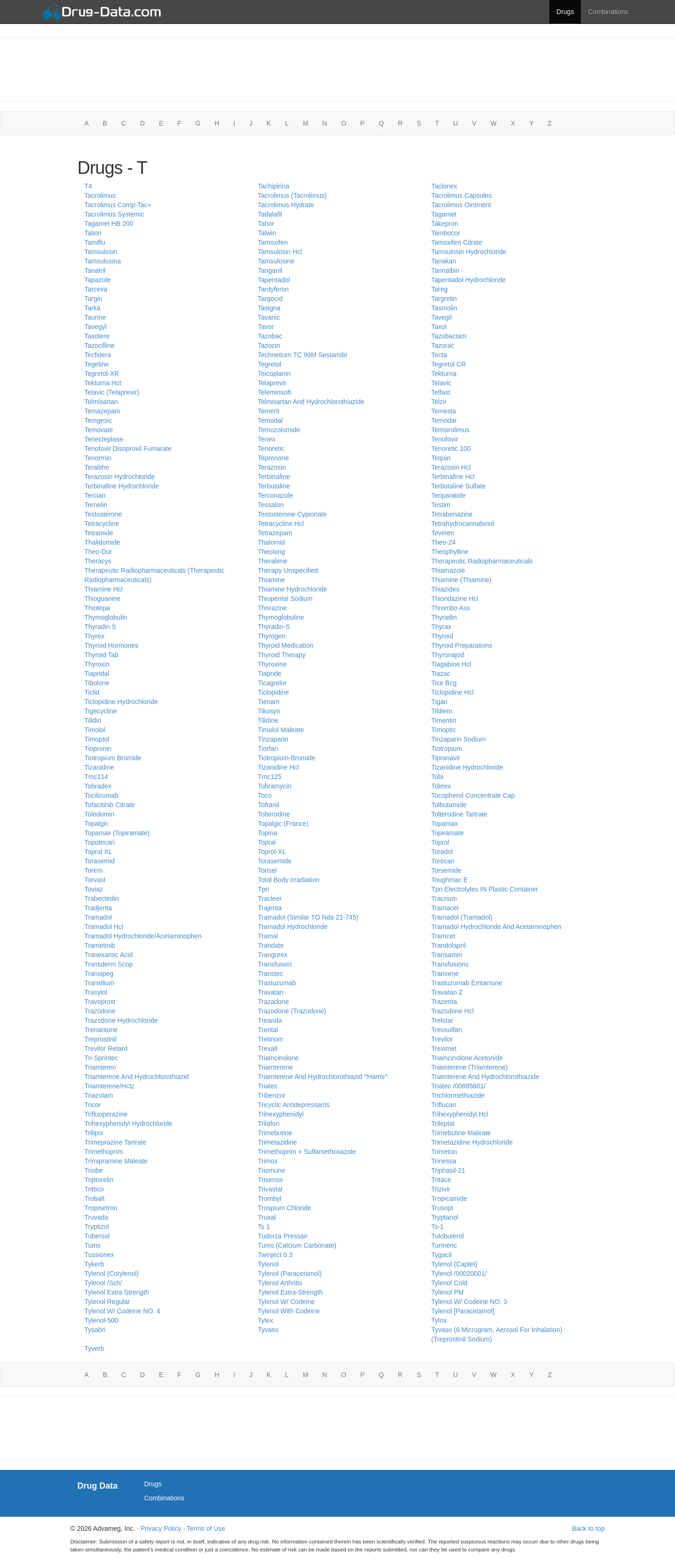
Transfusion (275, 964)
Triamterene (275, 1067)
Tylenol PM (447, 1292)
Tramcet (443, 936)
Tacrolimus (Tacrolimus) (292, 195)
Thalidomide (102, 542)
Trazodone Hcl (452, 1011)
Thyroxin (97, 664)
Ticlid (91, 692)
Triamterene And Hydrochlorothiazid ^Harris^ (323, 1076)
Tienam (268, 701)
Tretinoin (270, 1039)
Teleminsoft (274, 392)
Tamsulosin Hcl (280, 251)
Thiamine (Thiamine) (461, 580)
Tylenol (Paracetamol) (290, 1273)
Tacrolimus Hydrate (286, 205)
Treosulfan (446, 1030)
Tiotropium (446, 748)
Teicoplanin (274, 373)
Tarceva (95, 289)
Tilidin (92, 720)
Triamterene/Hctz (109, 1086)
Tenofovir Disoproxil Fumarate (128, 448)
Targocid (270, 298)
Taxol (439, 326)
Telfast (440, 392)
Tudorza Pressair (283, 1236)
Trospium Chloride (284, 1208)
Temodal (270, 420)
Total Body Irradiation (289, 880)
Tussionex (99, 1254)
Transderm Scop (108, 964)
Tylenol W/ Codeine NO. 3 (469, 1301)
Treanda (270, 1020)
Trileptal (442, 1123)
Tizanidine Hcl (278, 767)
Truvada (96, 1217)
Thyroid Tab (101, 655)
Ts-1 (437, 1226)
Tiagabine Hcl (451, 664)
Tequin (440, 458)
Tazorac (442, 345)
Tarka (92, 308)
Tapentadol (274, 280)
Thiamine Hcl (103, 589)
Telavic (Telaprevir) (111, 392)
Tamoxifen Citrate (456, 242)
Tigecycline (100, 711)
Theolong (271, 551)
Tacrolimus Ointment (461, 205)
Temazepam (102, 411)
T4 (88, 186)
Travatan (271, 992)
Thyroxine (272, 664)
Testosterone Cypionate (292, 514)
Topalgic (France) (283, 823)
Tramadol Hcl (103, 926)
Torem (93, 870)
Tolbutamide (449, 805)
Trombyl (269, 1198)
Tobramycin (275, 786)
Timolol (94, 730)
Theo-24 (443, 542)
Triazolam (98, 1095)
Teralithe (96, 467)
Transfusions (450, 964)
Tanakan (443, 261)
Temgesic (98, 420)
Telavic (441, 383)
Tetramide (98, 533)
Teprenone (273, 458)
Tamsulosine (276, 261)
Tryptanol (444, 1217)
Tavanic (269, 317)
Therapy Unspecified (288, 570)
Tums (92, 1245)
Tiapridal (96, 673)
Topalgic (96, 823)
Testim (440, 505)
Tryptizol (96, 1226)
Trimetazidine (277, 1142)
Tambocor (445, 233)
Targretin (444, 298)
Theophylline (449, 551)
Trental (268, 1030)
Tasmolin (444, 308)
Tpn (263, 889)
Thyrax (441, 626)
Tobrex (441, 786)
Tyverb (94, 1348)
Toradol (442, 851)
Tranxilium (99, 983)
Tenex (266, 439)
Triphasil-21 (448, 1170)
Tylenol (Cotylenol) (111, 1273)
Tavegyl (95, 326)
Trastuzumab (277, 983)
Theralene (272, 561)
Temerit (268, 411)
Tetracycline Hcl (281, 523)
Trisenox (270, 1179)
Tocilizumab (101, 795)
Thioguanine (102, 598)
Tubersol (97, 1236)
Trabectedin (101, 898)
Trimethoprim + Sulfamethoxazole (307, 1151)
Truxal (267, 1217)
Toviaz (93, 889)
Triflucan (443, 1105)
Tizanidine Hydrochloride (467, 767)
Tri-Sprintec (101, 1058)
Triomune (271, 1170)
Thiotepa (97, 608)
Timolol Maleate (281, 730)
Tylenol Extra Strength (116, 1292)
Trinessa (443, 1161)
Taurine (95, 317)
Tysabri (94, 1329)
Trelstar (442, 1020)
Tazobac (270, 336)
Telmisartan (101, 401)
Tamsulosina (102, 261)
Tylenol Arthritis (280, 1283)
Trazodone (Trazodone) (292, 1011)
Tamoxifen (273, 242)
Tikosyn (269, 711)
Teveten (442, 533)
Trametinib (99, 945)
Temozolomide (279, 430)
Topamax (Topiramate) (117, 833)
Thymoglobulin (105, 617)
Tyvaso (268, 1329)
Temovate (98, 430)
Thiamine (271, 580)
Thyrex (94, 636)
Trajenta (270, 908)
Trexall (268, 1048)
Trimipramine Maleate (116, 1161)
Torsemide (446, 870)
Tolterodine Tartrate (459, 814)
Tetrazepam (275, 533)
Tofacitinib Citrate (109, 805)
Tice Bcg (444, 683)
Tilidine (268, 720)
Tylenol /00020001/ (459, 1273)
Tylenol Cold (449, 1283)
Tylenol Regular (107, 1301)
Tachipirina (273, 186)
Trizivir (440, 1189)
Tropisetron (100, 1208)
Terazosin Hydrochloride (119, 476)
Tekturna (444, 373)
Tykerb (94, 1264)
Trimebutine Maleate (461, 1133)
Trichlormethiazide (458, 1095)
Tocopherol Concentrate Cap (473, 795)
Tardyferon (273, 289)
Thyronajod (447, 655)
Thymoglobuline (281, 617)
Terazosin (272, 467)
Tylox (439, 1320)
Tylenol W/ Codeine (286, 1301)
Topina (267, 833)
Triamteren (100, 1067)
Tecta (439, 355)
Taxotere (97, 336)
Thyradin (444, 617)
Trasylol (95, 992)
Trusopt (442, 1208)
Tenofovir (444, 439)
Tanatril (94, 270)
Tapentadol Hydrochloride (468, 280)
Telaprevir (272, 383)
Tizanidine (99, 767)
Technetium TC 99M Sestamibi (302, 355)
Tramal (268, 936)
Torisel (267, 870)
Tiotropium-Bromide (286, 758)
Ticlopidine (273, 692)
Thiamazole (448, 570)
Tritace (441, 1179)
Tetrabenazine (451, 514)
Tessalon (271, 505)
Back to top (588, 1528)
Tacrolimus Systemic (114, 214)
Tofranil (268, 805)
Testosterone (103, 514)
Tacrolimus (100, 195)
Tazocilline (99, 345)
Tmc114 (96, 776)
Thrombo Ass (450, 608)
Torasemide (275, 861)
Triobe (93, 1170)
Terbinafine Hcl (453, 476)
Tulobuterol (447, 1236)
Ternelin (95, 505)
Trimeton (444, 1151)
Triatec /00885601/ (458, 1086)
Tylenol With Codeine (289, 1311)
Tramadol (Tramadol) (461, 917)
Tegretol (269, 364)
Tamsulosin (100, 251)
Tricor (92, 1105)
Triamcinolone (278, 1058)
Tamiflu (94, 242)
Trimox (268, 1161)
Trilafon (268, 1123)
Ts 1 (264, 1226)
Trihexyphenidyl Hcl (459, 1114)
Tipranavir (445, 758)
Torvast (94, 880)
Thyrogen (271, 636)
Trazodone (99, 1011)
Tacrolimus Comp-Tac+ (117, 205)
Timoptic (443, 730)
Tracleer (270, 898)
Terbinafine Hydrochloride (121, 486)
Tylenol (268, 1264)
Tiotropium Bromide (113, 758)
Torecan (443, 861)
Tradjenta (98, 908)
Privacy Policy (161, 1528)
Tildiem (441, 711)
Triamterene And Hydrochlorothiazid (136, 1076)
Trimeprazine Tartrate (115, 1142)
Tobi (437, 776)
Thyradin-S (274, 626)
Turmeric (444, 1245)
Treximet (444, 1048)
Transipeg (98, 973)
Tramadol (98, 917)
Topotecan (99, 842)
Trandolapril (448, 945)
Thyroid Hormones (111, 645)
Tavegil (441, 317)
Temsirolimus (450, 430)
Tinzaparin (273, 739)
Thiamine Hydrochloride (292, 589)
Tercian (94, 495)
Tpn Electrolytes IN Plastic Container (484, 889)
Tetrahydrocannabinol (462, 523)
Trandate (271, 945)
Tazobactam (448, 336)
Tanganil (270, 270)
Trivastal (270, 1189)
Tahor (266, 223)
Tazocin (269, 345)
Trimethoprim (103, 1151)
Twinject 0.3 (275, 1254)
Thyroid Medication (285, 645)
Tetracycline (101, 523)
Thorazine (272, 608)
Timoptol (96, 739)
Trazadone (273, 1001)
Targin (93, 298)
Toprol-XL (272, 851)
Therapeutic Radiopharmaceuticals (481, 561)
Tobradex (98, 786)
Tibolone (96, 683)
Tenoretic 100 (451, 448)
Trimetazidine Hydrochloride (472, 1142)
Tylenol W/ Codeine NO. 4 (122, 1311)
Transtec (270, 973)
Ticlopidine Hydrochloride (121, 701)
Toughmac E (449, 880)
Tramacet (445, 908)
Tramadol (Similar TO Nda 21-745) (308, 917)
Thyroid (442, 636)
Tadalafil (270, 214)
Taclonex (444, 186)
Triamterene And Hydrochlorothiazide (485, 1076)
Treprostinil (100, 1039)
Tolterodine (274, 814)
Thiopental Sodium (285, 598)
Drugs (565, 11)
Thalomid (271, 542)
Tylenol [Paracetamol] (463, 1311)
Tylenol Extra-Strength (290, 1292)
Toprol (440, 842)
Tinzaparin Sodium (458, 739)
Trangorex (272, 955)
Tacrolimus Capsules (461, 195)
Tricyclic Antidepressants (294, 1105)
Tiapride (269, 673)
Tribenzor (271, 1095)
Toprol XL (98, 851)
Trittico (94, 1189)
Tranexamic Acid (108, 955)
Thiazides (445, 589)
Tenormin (98, 458)
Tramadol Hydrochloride (293, 926)
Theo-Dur (98, 551)
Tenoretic (271, 448)
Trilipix (93, 1133)
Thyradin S (100, 626)
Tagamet (444, 214)
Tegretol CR (448, 364)
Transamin (446, 955)
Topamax (444, 823)
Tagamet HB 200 (108, 223)
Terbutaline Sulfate (458, 486)
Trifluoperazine (106, 1114)
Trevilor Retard (106, 1048)
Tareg (439, 289)
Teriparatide (448, 495)
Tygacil (441, 1254)
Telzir (439, 401)
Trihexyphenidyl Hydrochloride (128, 1123)
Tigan (439, 701)
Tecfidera (97, 355)
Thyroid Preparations (461, 645)
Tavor (266, 326)
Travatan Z (447, 992)
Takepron (444, 223)
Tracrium (444, 898)
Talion (93, 233)
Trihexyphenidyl (281, 1114)
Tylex (265, 1320)
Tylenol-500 (101, 1320)
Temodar (444, 420)
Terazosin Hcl (451, 467)
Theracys (98, 561)
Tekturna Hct (102, 383)
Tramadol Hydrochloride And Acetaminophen (496, 926)
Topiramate (447, 833)
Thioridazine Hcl (454, 598)
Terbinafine (274, 476)
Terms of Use (206, 1528)
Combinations (608, 11)
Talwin (267, 233)
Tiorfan (268, 748)
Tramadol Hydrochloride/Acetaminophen (143, 936)
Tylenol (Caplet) (454, 1264)
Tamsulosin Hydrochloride (468, 251)
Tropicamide (449, 1198)
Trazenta (444, 1001)
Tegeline (96, 364)
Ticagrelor (272, 683)
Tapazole (97, 280)
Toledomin (99, 814)
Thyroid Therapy (282, 655)
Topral (267, 842)
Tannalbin (445, 270)
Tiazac (440, 673)
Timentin (443, 720)
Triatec (268, 1086)
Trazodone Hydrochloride (121, 1020)
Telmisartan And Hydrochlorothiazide (311, 401)
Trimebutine (275, 1133)
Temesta (443, 411)
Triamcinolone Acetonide (467, 1058)
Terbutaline (274, 486)
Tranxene (445, 973)
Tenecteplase (103, 439)
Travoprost (99, 1001)
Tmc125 (270, 776)
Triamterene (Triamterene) (469, 1067)
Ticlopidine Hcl (452, 692)
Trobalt (94, 1198)
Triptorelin (98, 1179)
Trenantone (101, 1030)
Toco (265, 795)
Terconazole (275, 495)
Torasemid (99, 861)
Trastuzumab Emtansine (466, 983)
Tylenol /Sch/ (103, 1283)
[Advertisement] (337, 68)
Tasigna (269, 308)
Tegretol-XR (101, 373)
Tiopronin (98, 748)
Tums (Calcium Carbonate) (297, 1245)
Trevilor (442, 1039)
